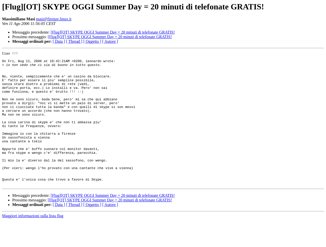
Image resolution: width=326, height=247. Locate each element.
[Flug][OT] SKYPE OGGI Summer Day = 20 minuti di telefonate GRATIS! (113, 32)
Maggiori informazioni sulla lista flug (32, 242)
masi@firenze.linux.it (53, 19)
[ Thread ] (74, 41)
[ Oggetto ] (92, 41)
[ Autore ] (110, 41)
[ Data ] (59, 41)
